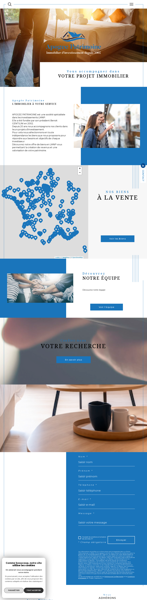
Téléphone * (88, 494)
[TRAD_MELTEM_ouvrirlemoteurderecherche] (10, 4)
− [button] (80, 176)
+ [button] (80, 172)
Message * (87, 524)
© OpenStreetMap (77, 261)
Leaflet (57, 261)
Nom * (83, 464)
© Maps (65, 261)
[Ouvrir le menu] (131, 4)
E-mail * (85, 509)
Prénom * (86, 479)
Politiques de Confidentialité (113, 591)
